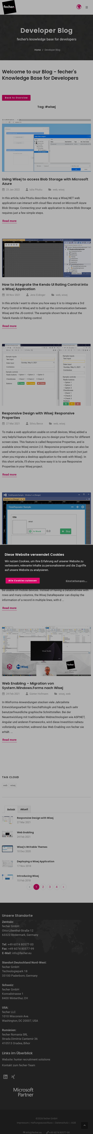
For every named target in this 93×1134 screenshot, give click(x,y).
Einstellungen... (76, 581)
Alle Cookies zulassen (22, 580)
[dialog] (46, 567)
